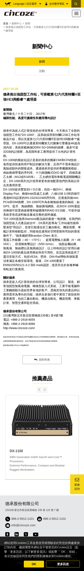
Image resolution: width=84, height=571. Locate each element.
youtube (35, 534)
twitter (26, 534)
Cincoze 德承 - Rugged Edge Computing (19, 12)
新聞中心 (17, 23)
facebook (7, 534)
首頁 (5, 23)
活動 (42, 71)
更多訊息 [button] (63, 564)
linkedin (17, 534)
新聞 (27, 23)
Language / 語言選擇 (27, 3)
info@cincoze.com (23, 525)
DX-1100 (16, 451)
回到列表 (42, 359)
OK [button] (34, 564)
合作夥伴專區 (58, 3)
